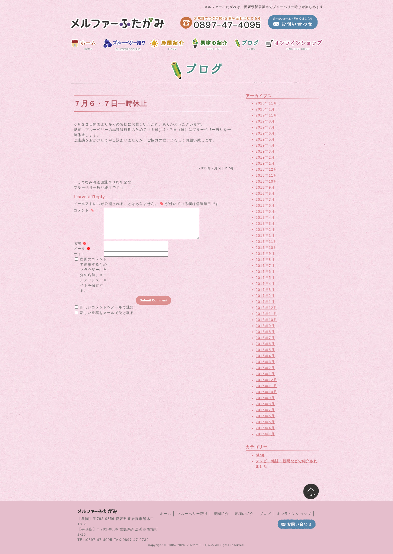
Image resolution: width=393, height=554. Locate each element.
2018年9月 (265, 187)
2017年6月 (265, 272)
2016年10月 (266, 320)
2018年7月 (265, 199)
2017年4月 (265, 284)
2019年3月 (265, 151)
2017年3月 (265, 290)
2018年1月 (265, 236)
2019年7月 (265, 127)
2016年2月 (265, 368)
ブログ (265, 514)
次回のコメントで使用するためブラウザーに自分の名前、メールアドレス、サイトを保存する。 (93, 281)
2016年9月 (265, 326)
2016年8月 (265, 332)
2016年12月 (266, 308)
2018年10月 (266, 181)
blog (229, 168)
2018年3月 (265, 223)
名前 (80, 249)
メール (82, 255)
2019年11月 (266, 115)
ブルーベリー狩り (192, 514)
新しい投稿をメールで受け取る (107, 319)
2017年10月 (266, 248)
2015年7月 (265, 410)
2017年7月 (265, 266)
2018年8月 (265, 193)
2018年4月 (265, 217)
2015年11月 (266, 386)
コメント (84, 210)
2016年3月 (265, 362)
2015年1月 (265, 434)
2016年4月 (265, 356)
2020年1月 (265, 109)
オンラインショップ (293, 514)
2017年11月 (266, 242)
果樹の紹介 (244, 514)
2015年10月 (266, 392)
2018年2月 (265, 230)
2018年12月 (266, 169)
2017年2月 (265, 296)
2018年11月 (266, 175)
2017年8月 (265, 260)
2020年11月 (266, 103)
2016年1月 (265, 374)
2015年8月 (265, 404)
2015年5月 (265, 422)
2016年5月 (265, 350)
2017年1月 (265, 302)
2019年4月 (265, 145)
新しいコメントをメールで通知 (107, 313)
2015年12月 (266, 380)
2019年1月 (265, 163)
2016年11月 (266, 314)
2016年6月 (265, 344)
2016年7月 (265, 338)
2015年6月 (265, 416)
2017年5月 (265, 278)
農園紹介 (221, 514)
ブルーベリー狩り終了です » (99, 187)
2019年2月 (265, 157)
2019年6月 (265, 133)
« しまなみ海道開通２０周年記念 (102, 182)
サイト (79, 260)
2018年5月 (265, 211)
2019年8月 (265, 121)
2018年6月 (265, 205)
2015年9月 (265, 398)
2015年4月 (265, 428)
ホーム (165, 514)
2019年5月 (265, 139)
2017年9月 (265, 254)
